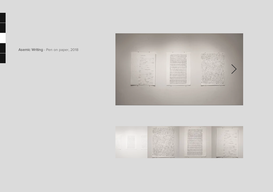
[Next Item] (234, 69)
